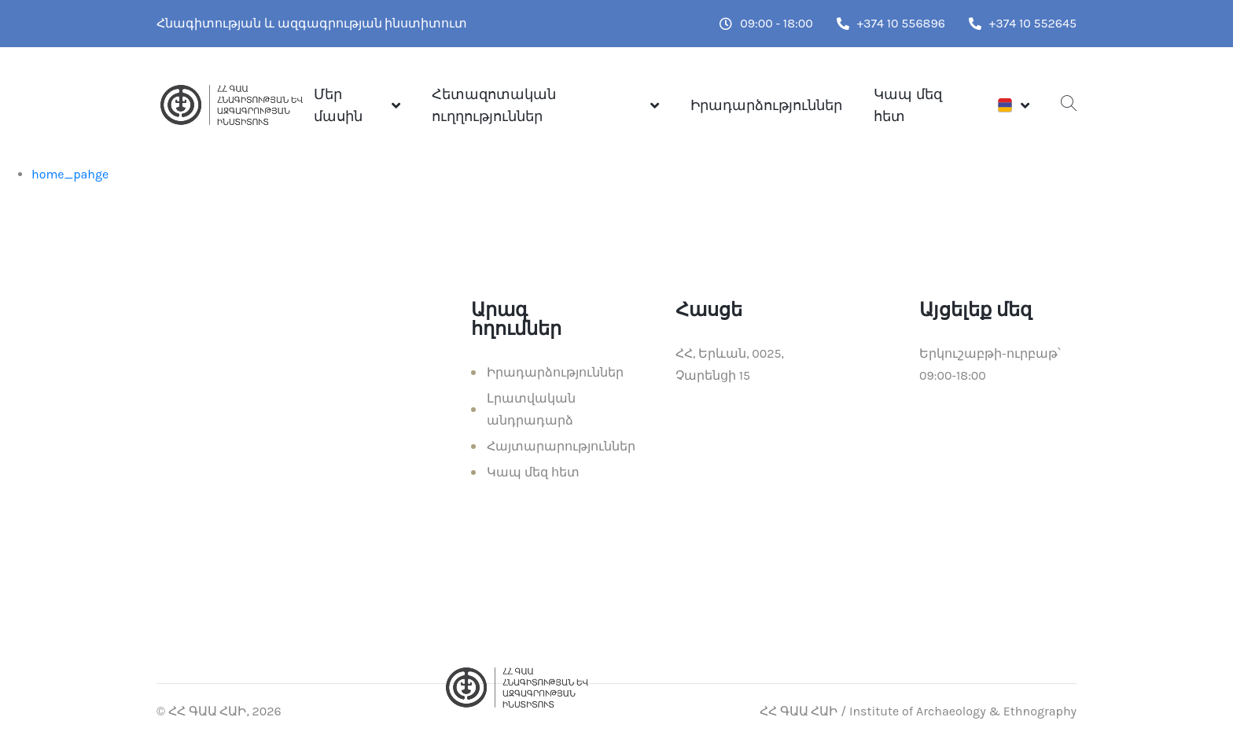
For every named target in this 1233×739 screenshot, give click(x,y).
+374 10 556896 (891, 23)
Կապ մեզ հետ (907, 105)
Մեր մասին (338, 105)
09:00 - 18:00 (766, 23)
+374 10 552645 (1023, 23)
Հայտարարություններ (561, 446)
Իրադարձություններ (766, 105)
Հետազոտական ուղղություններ (494, 105)
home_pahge (70, 174)
